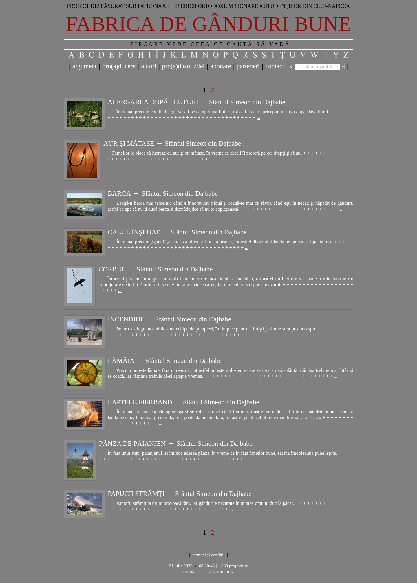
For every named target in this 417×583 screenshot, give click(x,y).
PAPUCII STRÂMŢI (136, 493)
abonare (221, 66)
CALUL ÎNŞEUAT (134, 232)
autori (148, 66)
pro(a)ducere (118, 66)
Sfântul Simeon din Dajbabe (247, 102)
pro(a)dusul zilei (183, 66)
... (258, 117)
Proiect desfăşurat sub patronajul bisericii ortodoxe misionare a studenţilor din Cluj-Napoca (208, 6)
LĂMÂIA (121, 360)
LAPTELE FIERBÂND (140, 402)
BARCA (119, 193)
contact (274, 66)
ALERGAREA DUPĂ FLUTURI (153, 102)
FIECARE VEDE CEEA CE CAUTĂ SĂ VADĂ (210, 44)
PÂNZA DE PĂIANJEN (132, 443)
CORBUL (112, 269)
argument (84, 66)
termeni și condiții (208, 554)
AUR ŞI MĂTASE (128, 143)
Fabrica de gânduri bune (208, 24)
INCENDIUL (126, 319)
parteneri (248, 66)
